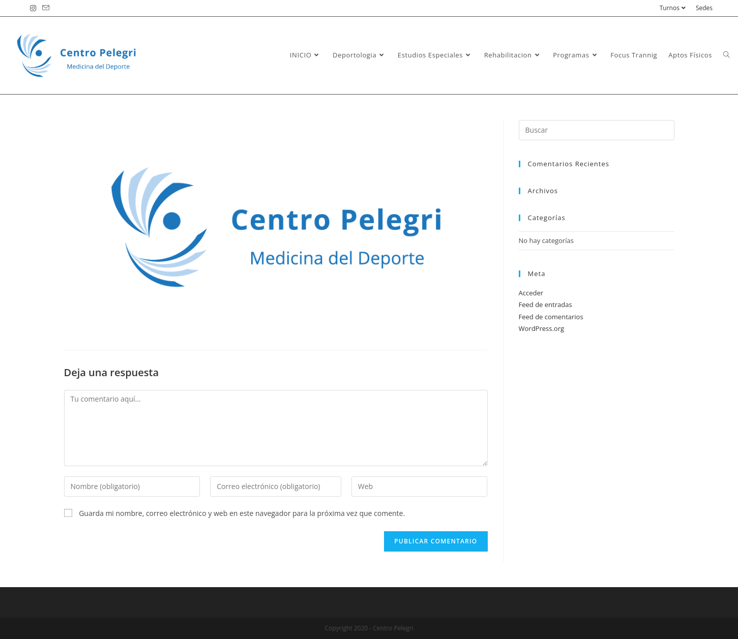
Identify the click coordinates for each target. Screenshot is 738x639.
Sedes (704, 8)
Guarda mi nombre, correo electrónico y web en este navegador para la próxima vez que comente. (242, 513)
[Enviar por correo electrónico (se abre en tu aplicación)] (45, 8)
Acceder (531, 292)
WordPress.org (542, 328)
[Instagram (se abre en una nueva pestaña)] (34, 8)
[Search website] (726, 55)
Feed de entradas (545, 304)
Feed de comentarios (551, 316)
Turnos (674, 8)
